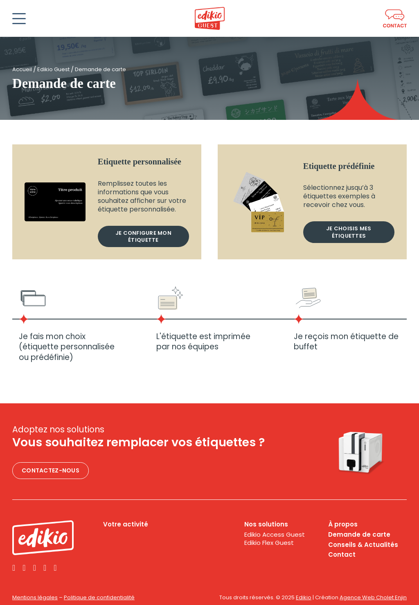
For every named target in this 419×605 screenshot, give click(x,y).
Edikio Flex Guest (269, 543)
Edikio (303, 597)
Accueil (22, 69)
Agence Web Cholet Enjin (373, 597)
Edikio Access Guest (274, 535)
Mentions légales (35, 597)
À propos (343, 524)
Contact (342, 555)
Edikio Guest (53, 69)
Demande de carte (359, 535)
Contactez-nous (50, 470)
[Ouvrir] (19, 18)
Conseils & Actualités (363, 545)
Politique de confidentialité (99, 597)
